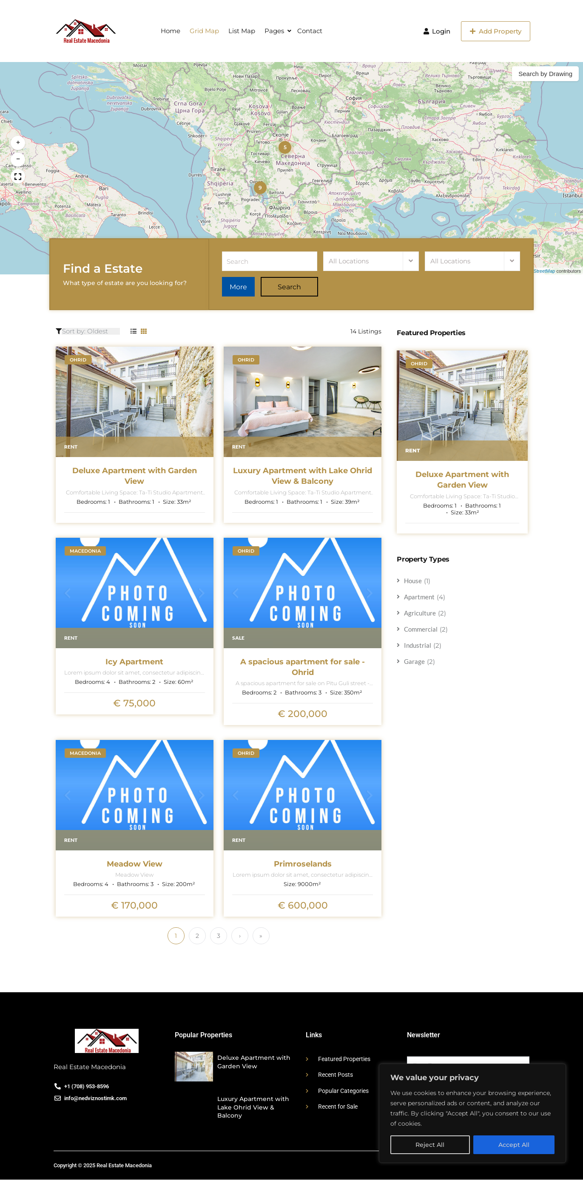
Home (170, 31)
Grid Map (204, 31)
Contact (309, 31)
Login (437, 31)
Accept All (513, 1145)
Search (299, 287)
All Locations (349, 261)
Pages (274, 31)
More (243, 287)
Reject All (429, 1145)
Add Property (495, 31)
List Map (241, 31)
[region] (472, 1113)
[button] (284, 147)
